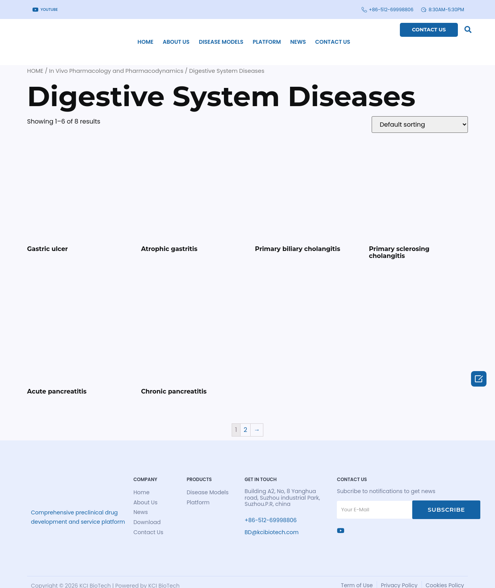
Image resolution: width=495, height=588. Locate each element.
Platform (246, 36)
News (277, 36)
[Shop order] (420, 112)
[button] (465, 29)
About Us (155, 36)
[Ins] (337, 520)
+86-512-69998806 (388, 9)
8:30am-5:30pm (442, 9)
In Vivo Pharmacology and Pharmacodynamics (116, 59)
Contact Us (311, 36)
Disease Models (200, 36)
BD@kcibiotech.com (261, 522)
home (124, 36)
